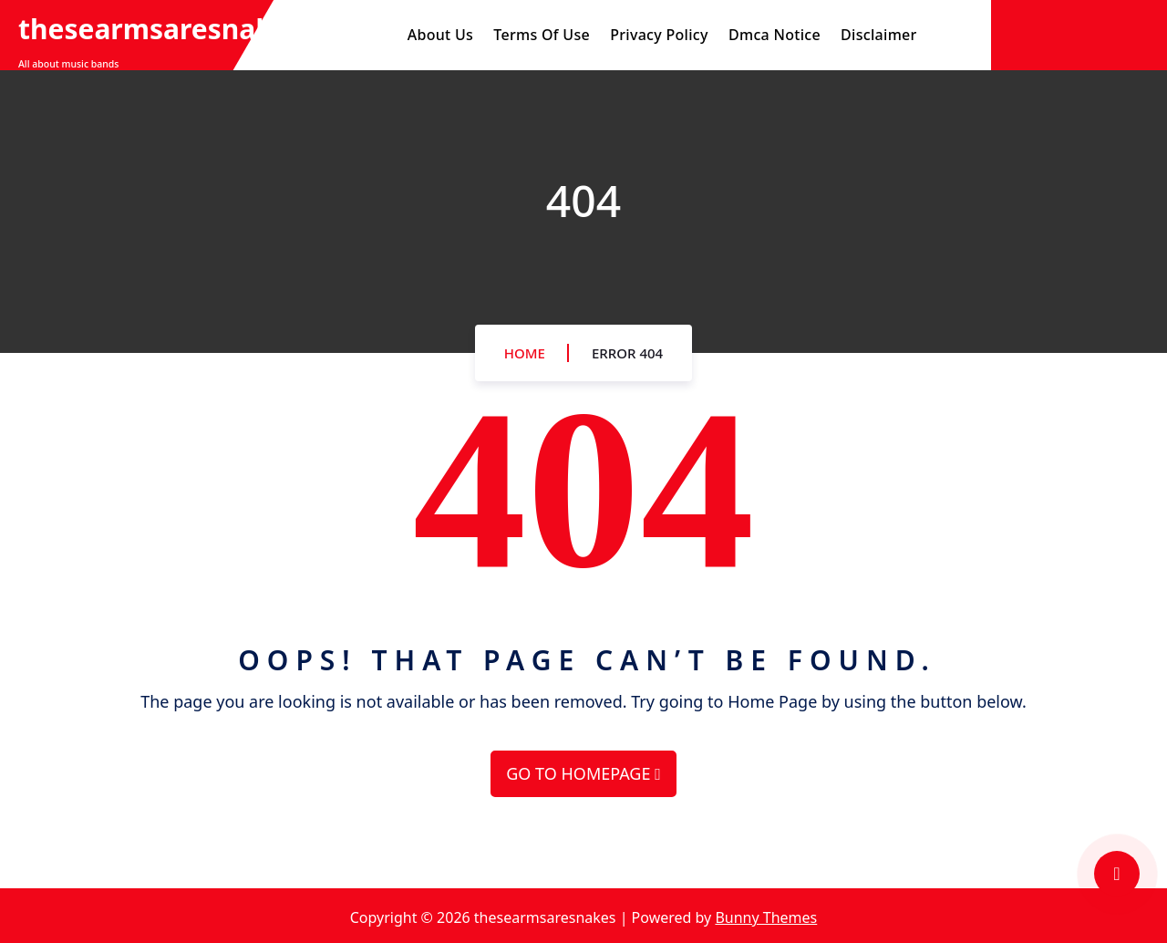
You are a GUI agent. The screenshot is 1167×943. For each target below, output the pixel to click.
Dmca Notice (774, 35)
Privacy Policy (659, 35)
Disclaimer (879, 35)
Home (524, 353)
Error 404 (627, 353)
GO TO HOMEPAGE (583, 773)
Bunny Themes (766, 917)
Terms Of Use (541, 35)
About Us (440, 35)
